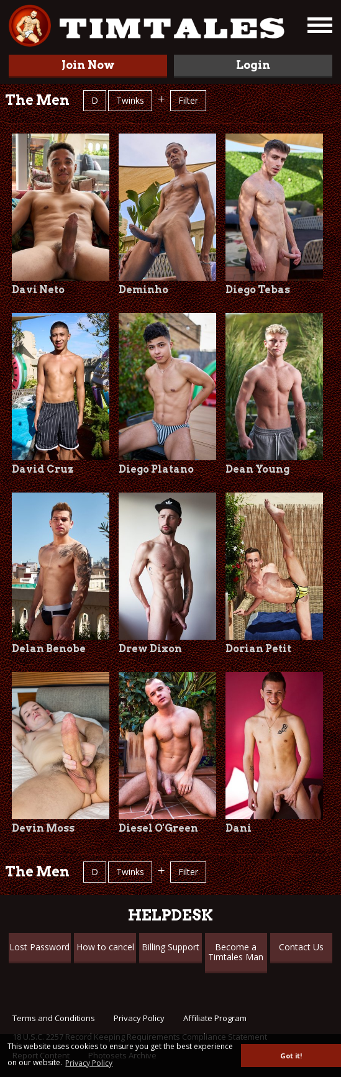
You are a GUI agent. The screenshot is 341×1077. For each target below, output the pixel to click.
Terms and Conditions (53, 1018)
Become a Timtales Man (235, 952)
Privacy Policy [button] (88, 1063)
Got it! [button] (291, 1055)
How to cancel (105, 947)
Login (253, 64)
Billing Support (170, 947)
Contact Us (301, 947)
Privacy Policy (139, 1018)
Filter (188, 100)
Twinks (130, 100)
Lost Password (39, 947)
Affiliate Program (215, 1018)
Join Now (88, 64)
